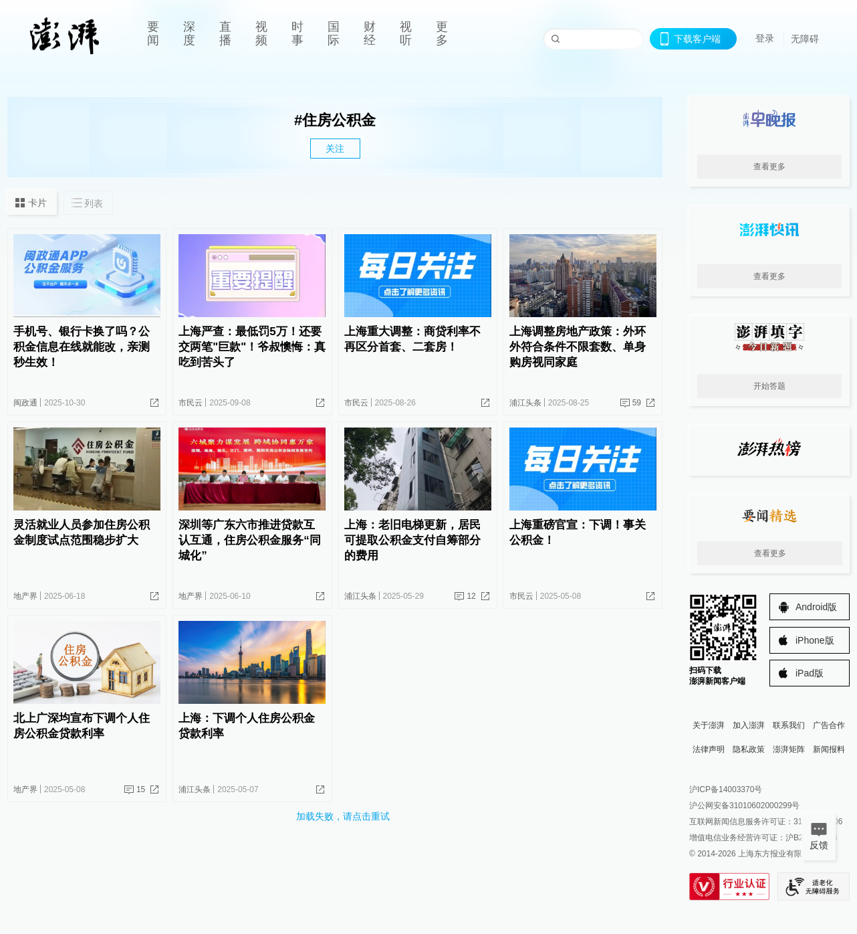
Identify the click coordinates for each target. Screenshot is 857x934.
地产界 (25, 596)
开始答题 (769, 386)
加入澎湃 (749, 725)
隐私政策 (749, 749)
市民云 (190, 402)
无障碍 (805, 38)
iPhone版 (814, 640)
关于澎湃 (709, 725)
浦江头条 (525, 402)
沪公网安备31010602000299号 (744, 805)
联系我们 (789, 725)
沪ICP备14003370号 (725, 789)
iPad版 (809, 673)
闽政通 (25, 402)
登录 (764, 38)
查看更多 (769, 166)
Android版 (816, 606)
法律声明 (709, 749)
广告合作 (829, 725)
